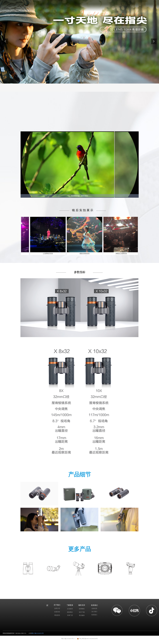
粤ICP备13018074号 (37, 633)
